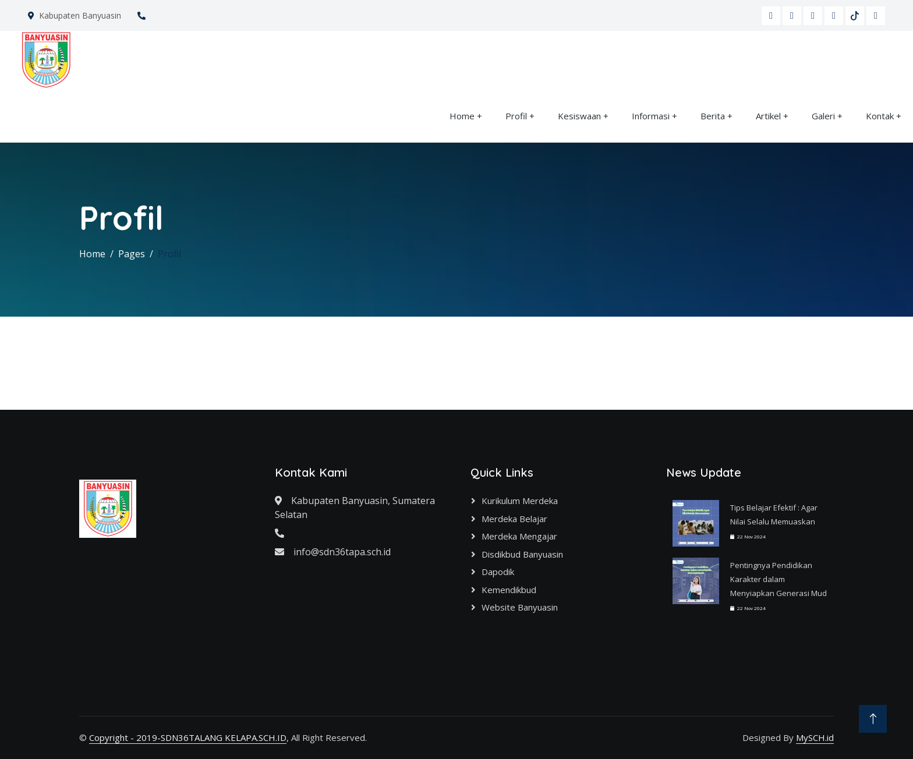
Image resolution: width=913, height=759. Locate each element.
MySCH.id (815, 737)
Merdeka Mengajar (519, 536)
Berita (712, 116)
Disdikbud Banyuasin (522, 554)
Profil (516, 116)
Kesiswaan (579, 116)
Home (462, 116)
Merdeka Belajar (514, 518)
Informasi (651, 116)
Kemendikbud (509, 589)
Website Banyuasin (520, 607)
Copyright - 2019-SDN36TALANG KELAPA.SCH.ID (187, 737)
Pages (131, 253)
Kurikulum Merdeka (520, 500)
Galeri (823, 116)
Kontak (880, 116)
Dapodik (498, 571)
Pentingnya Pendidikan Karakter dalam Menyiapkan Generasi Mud (778, 579)
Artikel (768, 116)
